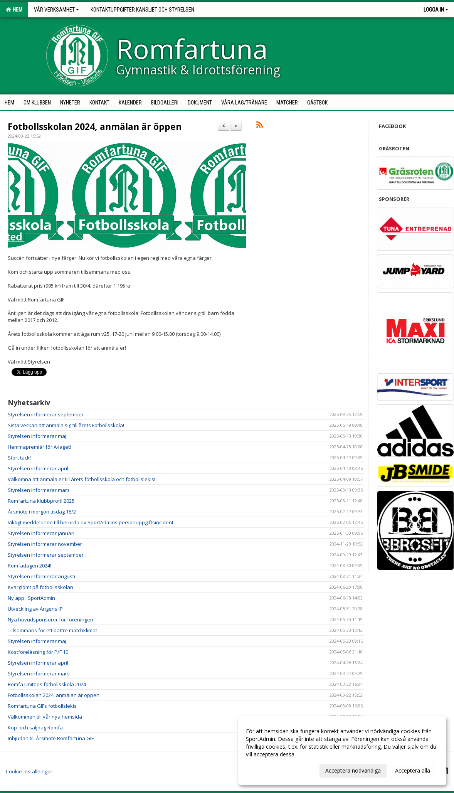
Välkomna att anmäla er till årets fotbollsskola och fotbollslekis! (81, 479)
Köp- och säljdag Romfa (35, 727)
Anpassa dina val (267, 769)
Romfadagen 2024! (29, 565)
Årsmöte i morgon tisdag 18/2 (42, 511)
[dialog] (342, 750)
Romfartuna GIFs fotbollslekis (42, 705)
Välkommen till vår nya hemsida (45, 716)
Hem (14, 10)
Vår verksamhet (56, 10)
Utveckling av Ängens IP (35, 608)
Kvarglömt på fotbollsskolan (40, 587)
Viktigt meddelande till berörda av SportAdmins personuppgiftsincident (90, 522)
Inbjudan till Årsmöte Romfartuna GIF (51, 738)
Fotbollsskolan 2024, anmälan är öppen (95, 126)
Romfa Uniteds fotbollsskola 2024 (47, 684)
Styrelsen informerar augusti (41, 576)
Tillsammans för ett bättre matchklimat (52, 630)
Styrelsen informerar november (45, 543)
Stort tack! (19, 457)
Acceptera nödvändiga (353, 770)
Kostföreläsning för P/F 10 (38, 651)
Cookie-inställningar (29, 771)
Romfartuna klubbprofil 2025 (41, 500)
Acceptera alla (412, 770)
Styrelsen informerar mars (39, 490)
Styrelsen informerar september (46, 414)
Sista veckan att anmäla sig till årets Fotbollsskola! (66, 425)
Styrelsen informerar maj (37, 436)
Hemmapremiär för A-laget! (39, 446)
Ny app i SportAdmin (31, 597)
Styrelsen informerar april (38, 468)
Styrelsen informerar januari (41, 533)
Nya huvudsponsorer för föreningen (50, 619)
